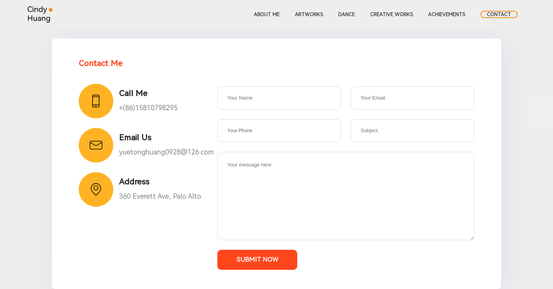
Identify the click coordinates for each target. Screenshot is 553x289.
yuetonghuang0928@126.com (166, 152)
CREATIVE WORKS (391, 14)
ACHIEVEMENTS (446, 14)
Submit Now (257, 259)
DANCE (346, 14)
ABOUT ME (267, 14)
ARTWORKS (309, 14)
